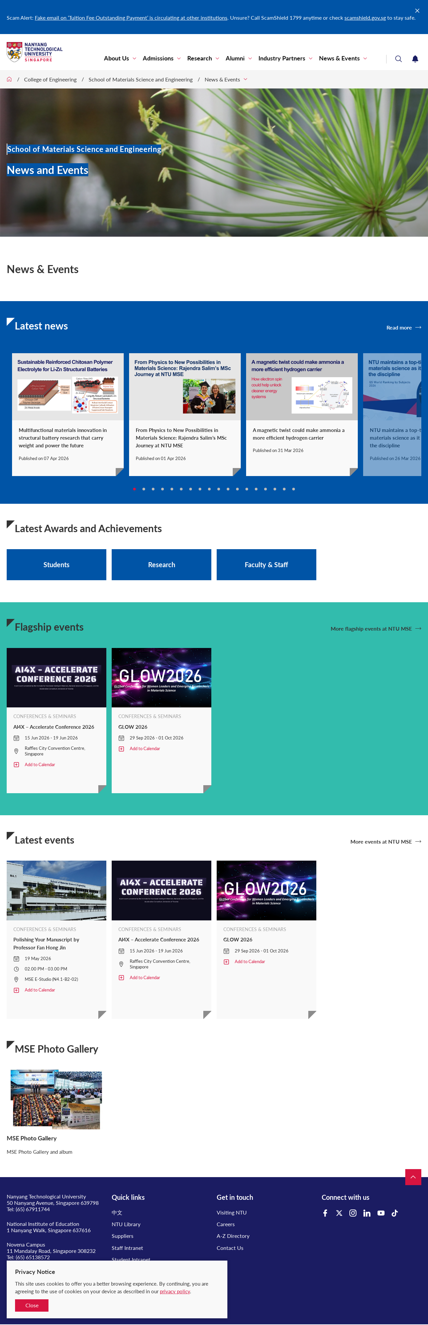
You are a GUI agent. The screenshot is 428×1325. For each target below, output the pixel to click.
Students (56, 565)
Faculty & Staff (266, 565)
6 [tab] (181, 489)
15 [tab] (265, 489)
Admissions (158, 58)
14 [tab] (256, 489)
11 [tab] (228, 489)
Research (199, 58)
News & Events (339, 58)
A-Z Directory (233, 1236)
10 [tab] (218, 489)
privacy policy (175, 1291)
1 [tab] (134, 489)
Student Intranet (131, 1259)
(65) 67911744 (33, 1209)
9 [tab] (209, 489)
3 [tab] (153, 489)
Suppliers (122, 1236)
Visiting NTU (232, 1212)
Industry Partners (281, 58)
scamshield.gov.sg (365, 17)
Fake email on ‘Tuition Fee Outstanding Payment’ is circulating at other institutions (131, 17)
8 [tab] (200, 489)
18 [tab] (293, 489)
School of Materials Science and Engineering (141, 79)
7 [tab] (190, 489)
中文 (117, 1212)
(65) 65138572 (33, 1257)
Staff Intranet (127, 1248)
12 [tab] (237, 489)
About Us (116, 58)
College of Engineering (50, 79)
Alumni (235, 58)
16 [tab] (275, 489)
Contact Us (230, 1248)
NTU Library (126, 1224)
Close (31, 1305)
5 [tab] (172, 489)
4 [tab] (162, 489)
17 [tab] (284, 489)
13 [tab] (246, 489)
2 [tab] (143, 489)
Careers (226, 1224)
